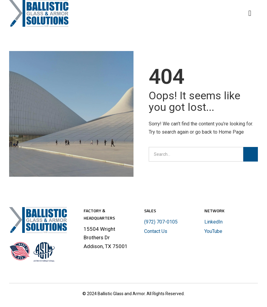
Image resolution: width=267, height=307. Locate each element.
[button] (252, 13)
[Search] (250, 154)
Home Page (231, 132)
